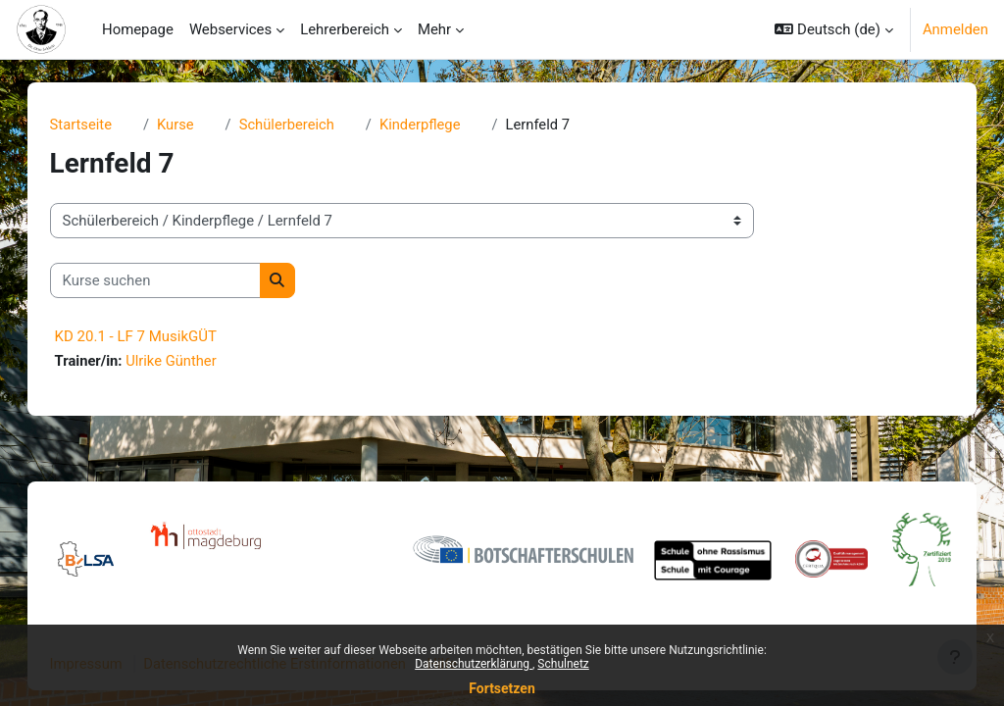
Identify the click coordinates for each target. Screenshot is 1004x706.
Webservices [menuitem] (230, 29)
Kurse (196, 124)
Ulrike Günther (192, 362)
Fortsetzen (502, 688)
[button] (833, 29)
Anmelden (955, 29)
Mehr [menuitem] (434, 29)
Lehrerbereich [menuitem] (344, 29)
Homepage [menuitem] (138, 29)
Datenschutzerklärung (473, 664)
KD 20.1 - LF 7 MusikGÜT (155, 337)
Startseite (101, 124)
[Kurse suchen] (175, 280)
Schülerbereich (309, 124)
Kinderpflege (443, 124)
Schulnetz (562, 664)
